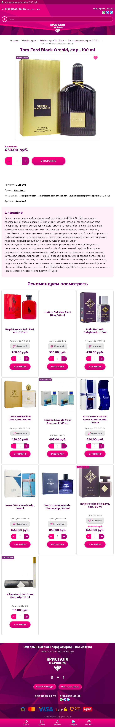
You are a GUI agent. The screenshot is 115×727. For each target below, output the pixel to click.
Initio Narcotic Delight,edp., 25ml (95, 331)
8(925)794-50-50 (103, 8)
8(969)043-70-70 (15, 9)
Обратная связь (70, 687)
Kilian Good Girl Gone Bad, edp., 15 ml (20, 596)
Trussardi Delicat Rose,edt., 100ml (20, 418)
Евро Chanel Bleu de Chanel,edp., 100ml (57, 507)
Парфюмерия (29, 41)
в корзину (48, 160)
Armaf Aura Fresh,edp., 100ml (20, 507)
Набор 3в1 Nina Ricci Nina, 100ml (58, 314)
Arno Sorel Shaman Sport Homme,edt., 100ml (95, 419)
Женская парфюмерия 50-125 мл (84, 41)
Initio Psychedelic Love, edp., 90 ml (95, 505)
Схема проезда (44, 687)
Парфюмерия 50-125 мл (52, 41)
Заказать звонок (33, 9)
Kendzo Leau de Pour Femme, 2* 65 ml (57, 421)
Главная (14, 41)
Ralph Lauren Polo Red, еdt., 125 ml (20, 331)
